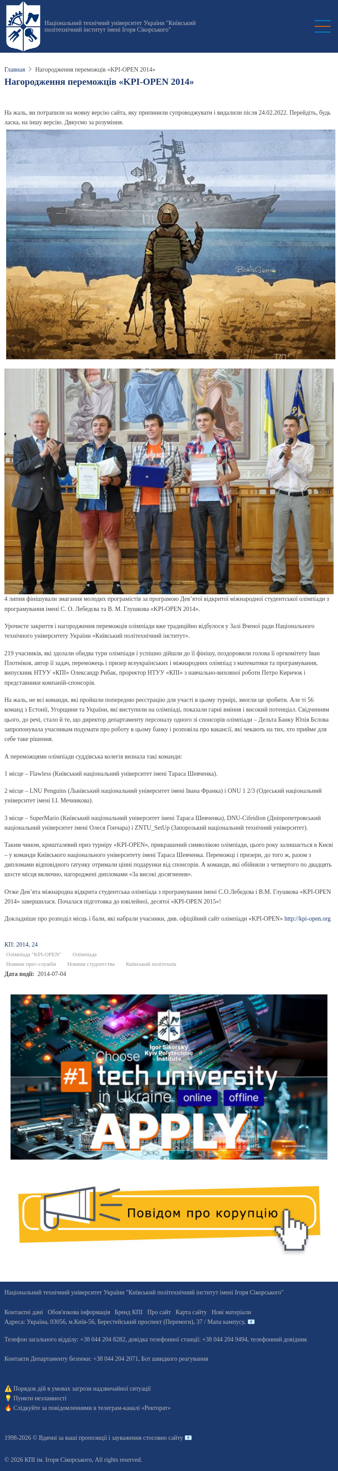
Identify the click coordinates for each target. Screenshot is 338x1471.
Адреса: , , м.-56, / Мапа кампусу (124, 1322)
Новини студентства (91, 964)
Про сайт (159, 1312)
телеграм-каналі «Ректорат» (134, 1408)
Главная (14, 69)
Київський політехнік (151, 964)
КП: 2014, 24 (21, 944)
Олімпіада (85, 954)
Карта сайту (191, 1312)
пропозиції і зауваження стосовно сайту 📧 (135, 1438)
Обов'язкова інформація (79, 1312)
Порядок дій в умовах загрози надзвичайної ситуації (82, 1388)
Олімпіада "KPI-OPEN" (33, 954)
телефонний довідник (278, 1339)
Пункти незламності (40, 1398)
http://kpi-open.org (307, 918)
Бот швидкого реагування (174, 1358)
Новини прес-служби (31, 964)
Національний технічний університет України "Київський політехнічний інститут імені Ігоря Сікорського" (120, 26)
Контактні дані (23, 1312)
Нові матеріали (231, 1312)
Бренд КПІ (129, 1312)
